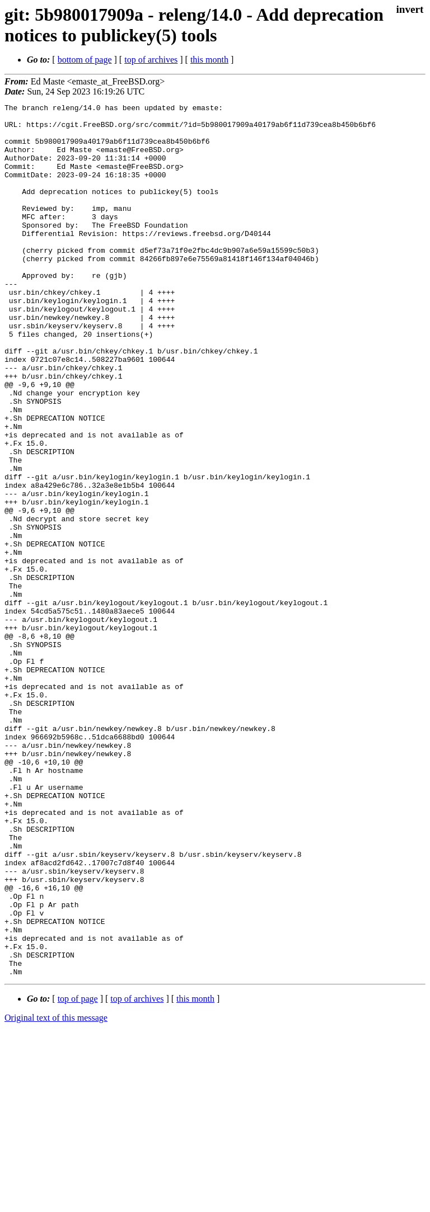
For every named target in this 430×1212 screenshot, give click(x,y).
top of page (78, 1173)
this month (209, 59)
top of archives (150, 59)
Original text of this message (56, 1192)
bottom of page (85, 59)
